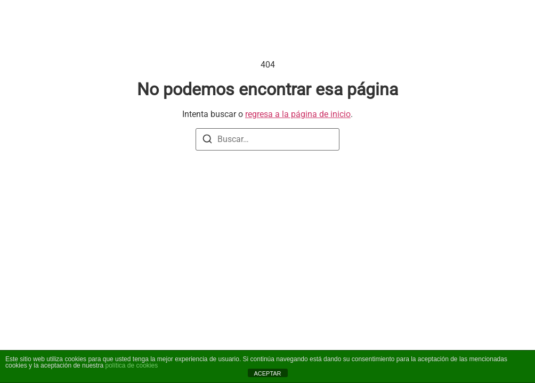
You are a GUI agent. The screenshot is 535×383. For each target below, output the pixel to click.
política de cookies (131, 365)
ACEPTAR (267, 373)
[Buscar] (207, 140)
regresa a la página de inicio (298, 114)
